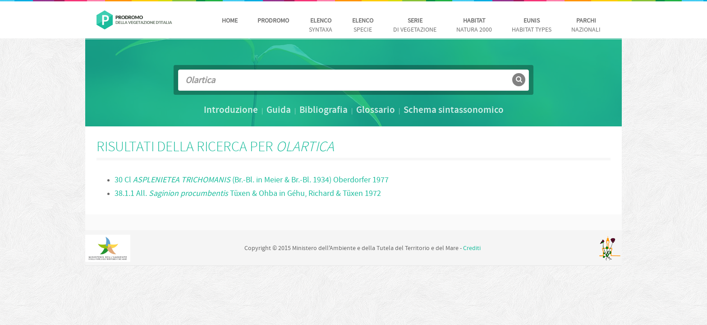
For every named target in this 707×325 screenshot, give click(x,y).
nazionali (586, 25)
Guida (278, 111)
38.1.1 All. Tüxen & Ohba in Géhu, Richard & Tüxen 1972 (248, 194)
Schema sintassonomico (454, 111)
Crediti (472, 248)
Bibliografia (323, 111)
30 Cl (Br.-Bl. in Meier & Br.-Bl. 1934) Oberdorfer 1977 (252, 180)
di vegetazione (414, 25)
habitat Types (531, 25)
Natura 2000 (474, 25)
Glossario (375, 111)
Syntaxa (320, 25)
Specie (362, 25)
